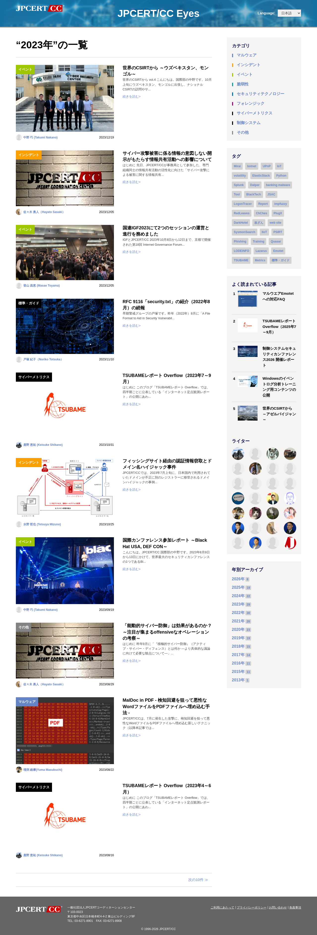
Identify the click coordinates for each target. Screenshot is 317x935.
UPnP (267, 166)
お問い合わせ (278, 907)
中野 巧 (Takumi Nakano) (40, 137)
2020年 (238, 629)
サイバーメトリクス (34, 377)
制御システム (249, 123)
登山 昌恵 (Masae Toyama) (41, 285)
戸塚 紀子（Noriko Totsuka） (43, 359)
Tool (237, 194)
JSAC (271, 194)
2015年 (238, 671)
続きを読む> (131, 96)
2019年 (238, 638)
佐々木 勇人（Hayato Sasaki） (44, 212)
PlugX (278, 213)
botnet (251, 166)
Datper (255, 185)
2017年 (238, 655)
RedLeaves (241, 213)
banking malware (278, 185)
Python (281, 175)
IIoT (264, 232)
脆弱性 (243, 84)
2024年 (238, 596)
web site (275, 222)
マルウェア (27, 702)
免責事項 (295, 907)
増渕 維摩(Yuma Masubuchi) (42, 770)
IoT (279, 166)
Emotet (278, 251)
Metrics (260, 260)
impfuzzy (280, 204)
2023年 (238, 604)
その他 (23, 627)
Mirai (237, 166)
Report (263, 204)
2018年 (238, 646)
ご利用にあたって (222, 907)
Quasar (276, 241)
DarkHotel (241, 222)
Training (258, 241)
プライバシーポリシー (251, 907)
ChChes (261, 213)
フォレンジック (250, 103)
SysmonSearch (244, 232)
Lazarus (261, 251)
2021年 (238, 621)
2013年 (238, 680)
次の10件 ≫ (198, 880)
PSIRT (277, 232)
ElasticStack (261, 175)
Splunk (239, 185)
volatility (240, 175)
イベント (25, 69)
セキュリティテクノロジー (260, 94)
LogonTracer (243, 204)
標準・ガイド (28, 303)
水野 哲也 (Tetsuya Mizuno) (42, 524)
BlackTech (253, 194)
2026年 (238, 579)
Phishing (240, 241)
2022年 (238, 613)
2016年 (238, 663)
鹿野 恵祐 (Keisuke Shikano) (43, 445)
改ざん (258, 222)
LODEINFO (241, 251)
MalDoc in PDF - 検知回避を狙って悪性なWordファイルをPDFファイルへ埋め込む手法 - (166, 706)
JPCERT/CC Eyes (158, 13)
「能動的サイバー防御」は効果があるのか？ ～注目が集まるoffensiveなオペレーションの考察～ (167, 632)
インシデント (28, 155)
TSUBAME (241, 260)
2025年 (238, 587)
